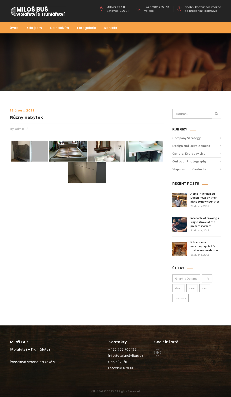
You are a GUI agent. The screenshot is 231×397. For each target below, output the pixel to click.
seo (204, 288)
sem (192, 288)
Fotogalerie (86, 28)
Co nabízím (59, 28)
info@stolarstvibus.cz (125, 355)
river (178, 288)
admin (19, 129)
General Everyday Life (189, 153)
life (207, 278)
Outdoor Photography (189, 161)
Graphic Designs (186, 278)
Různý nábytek (26, 117)
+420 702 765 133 (122, 349)
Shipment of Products (189, 169)
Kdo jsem (34, 28)
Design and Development (191, 146)
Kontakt (110, 28)
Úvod (14, 28)
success (180, 298)
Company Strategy (186, 138)
